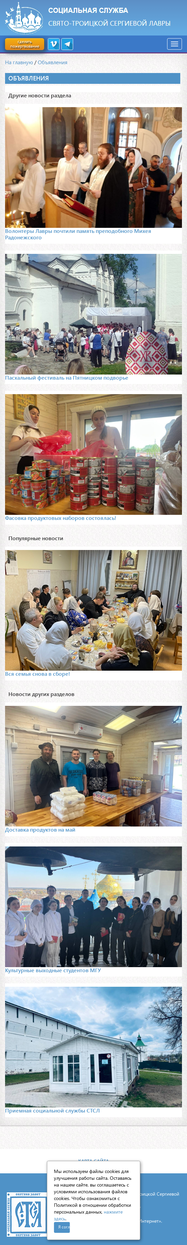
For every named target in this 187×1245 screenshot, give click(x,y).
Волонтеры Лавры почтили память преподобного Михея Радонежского (78, 233)
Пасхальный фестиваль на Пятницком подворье (66, 377)
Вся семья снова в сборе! (37, 673)
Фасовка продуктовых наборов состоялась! (60, 517)
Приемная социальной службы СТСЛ (52, 1110)
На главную (19, 62)
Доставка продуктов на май (40, 829)
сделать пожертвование (24, 44)
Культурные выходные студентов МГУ (53, 970)
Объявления (52, 62)
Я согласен (64, 1226)
